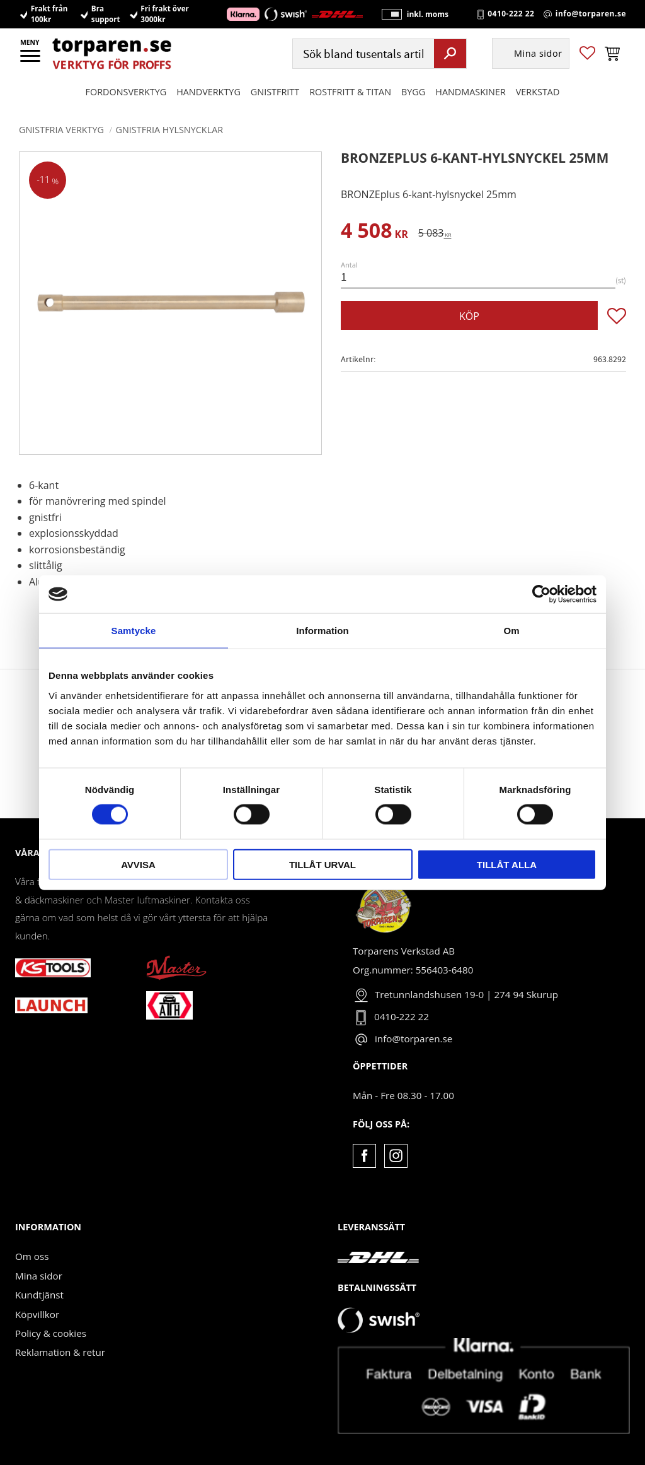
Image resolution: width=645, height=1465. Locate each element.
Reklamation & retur (60, 1352)
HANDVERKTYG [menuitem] (208, 92)
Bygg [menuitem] (413, 92)
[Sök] (450, 53)
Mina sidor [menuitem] (538, 54)
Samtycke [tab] (133, 630)
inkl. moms (427, 14)
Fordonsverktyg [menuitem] (126, 92)
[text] (374, 232)
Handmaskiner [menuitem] (470, 92)
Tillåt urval (322, 864)
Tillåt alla (507, 864)
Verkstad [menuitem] (538, 92)
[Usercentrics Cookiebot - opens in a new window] (541, 594)
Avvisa (138, 864)
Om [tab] (511, 630)
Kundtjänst (39, 1294)
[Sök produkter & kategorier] (362, 54)
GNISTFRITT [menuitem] (275, 92)
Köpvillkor (37, 1314)
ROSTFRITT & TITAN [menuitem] (350, 92)
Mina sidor (38, 1275)
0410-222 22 (511, 14)
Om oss (32, 1256)
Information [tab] (322, 630)
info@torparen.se (591, 14)
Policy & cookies (50, 1333)
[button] (31, 60)
